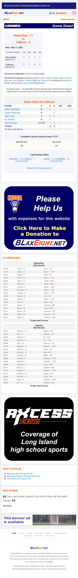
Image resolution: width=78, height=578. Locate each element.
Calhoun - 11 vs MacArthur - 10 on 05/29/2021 (56, 160)
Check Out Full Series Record (39, 168)
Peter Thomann (42, 80)
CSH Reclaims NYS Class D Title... (19, 479)
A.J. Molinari (27, 80)
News (21, 533)
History (38, 536)
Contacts (49, 536)
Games (48, 533)
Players (39, 533)
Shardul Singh (27, 83)
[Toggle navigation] (74, 13)
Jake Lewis (12, 80)
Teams (29, 533)
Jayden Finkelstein (65, 78)
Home (14, 533)
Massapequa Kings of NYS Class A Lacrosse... (24, 476)
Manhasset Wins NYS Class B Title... (20, 474)
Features (28, 536)
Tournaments (60, 533)
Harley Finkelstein (47, 78)
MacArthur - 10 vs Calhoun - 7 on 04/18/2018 (21, 160)
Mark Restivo (67, 80)
